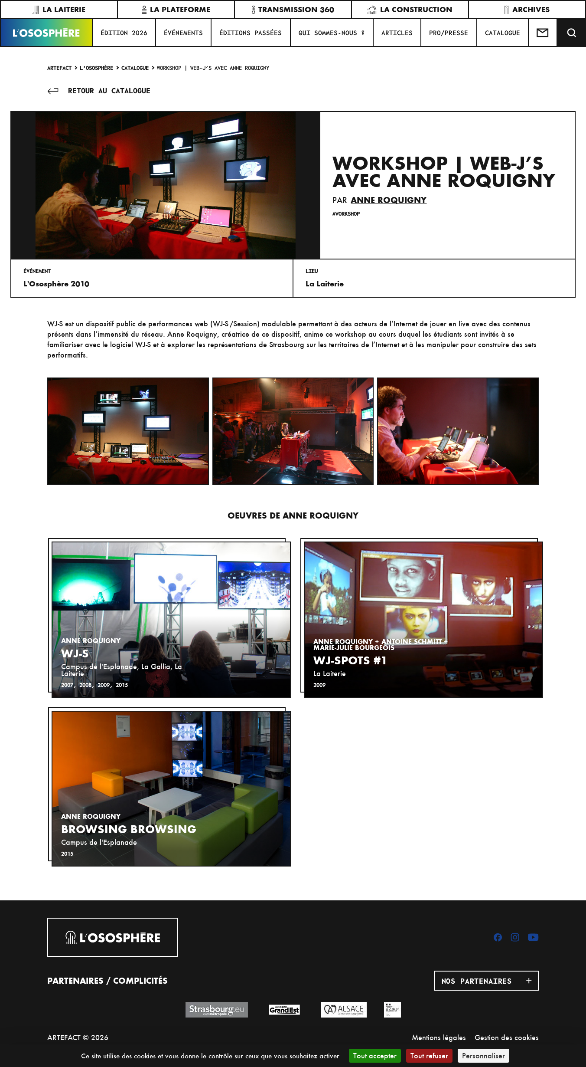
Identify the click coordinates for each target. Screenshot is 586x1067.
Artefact (59, 67)
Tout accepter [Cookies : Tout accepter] (375, 1055)
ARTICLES (397, 32)
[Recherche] (571, 32)
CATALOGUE (502, 32)
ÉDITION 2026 (124, 32)
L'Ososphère (96, 67)
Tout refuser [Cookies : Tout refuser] (429, 1055)
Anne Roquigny (388, 200)
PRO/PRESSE (448, 32)
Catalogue (135, 67)
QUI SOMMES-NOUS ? (332, 32)
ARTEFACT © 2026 (77, 1037)
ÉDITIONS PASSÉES (250, 32)
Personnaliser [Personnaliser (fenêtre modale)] (483, 1055)
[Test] (543, 32)
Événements (183, 32)
